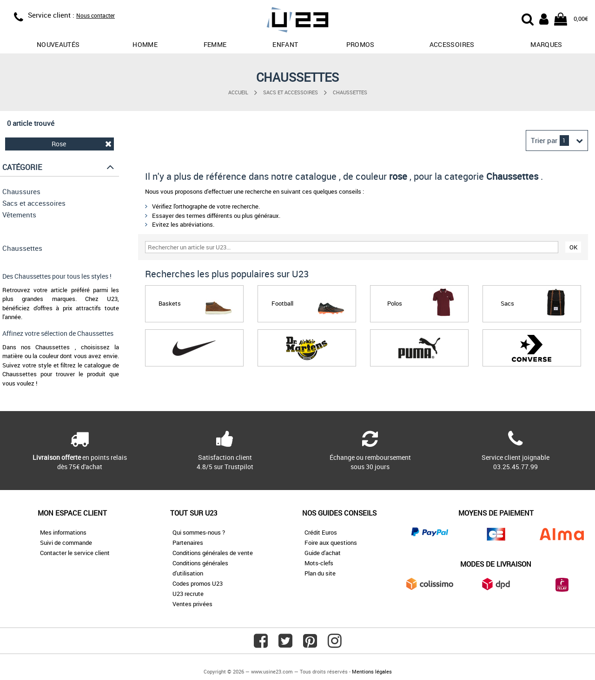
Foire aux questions (330, 542)
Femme (215, 44)
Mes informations (63, 532)
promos (360, 44)
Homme (145, 44)
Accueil (238, 92)
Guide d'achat (322, 553)
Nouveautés (58, 44)
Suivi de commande (66, 542)
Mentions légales (372, 671)
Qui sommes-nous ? (198, 532)
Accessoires (452, 44)
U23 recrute (188, 593)
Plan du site (320, 573)
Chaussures (21, 191)
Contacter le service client (75, 553)
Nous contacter (95, 15)
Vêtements (19, 214)
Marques (546, 44)
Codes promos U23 (197, 583)
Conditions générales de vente (212, 553)
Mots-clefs (318, 563)
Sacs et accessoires (290, 92)
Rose (82, 143)
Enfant (285, 44)
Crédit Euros (320, 532)
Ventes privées (192, 604)
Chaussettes (350, 92)
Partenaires (187, 542)
